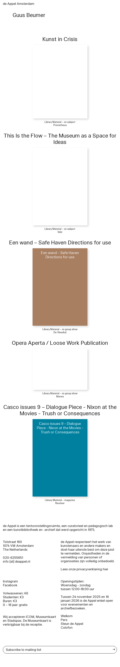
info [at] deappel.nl (16, 561)
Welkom (67, 616)
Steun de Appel (72, 624)
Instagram (10, 581)
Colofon (67, 627)
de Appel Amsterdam (18, 4)
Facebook (10, 585)
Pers (64, 620)
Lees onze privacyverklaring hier (84, 569)
